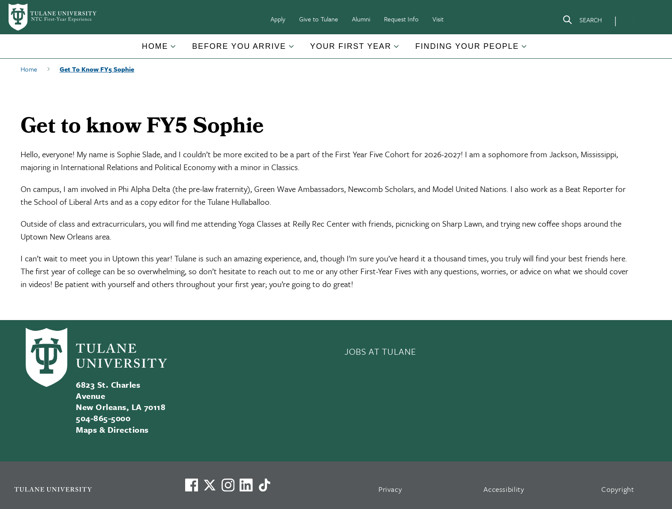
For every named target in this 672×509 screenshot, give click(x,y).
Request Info (401, 19)
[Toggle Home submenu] (173, 50)
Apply (277, 19)
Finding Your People (467, 46)
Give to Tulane (318, 19)
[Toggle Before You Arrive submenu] (291, 50)
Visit (438, 19)
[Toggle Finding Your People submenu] (524, 50)
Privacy (390, 489)
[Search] (582, 21)
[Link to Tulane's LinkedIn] (246, 485)
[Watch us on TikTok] (264, 485)
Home (155, 46)
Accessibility (504, 489)
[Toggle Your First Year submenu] (396, 50)
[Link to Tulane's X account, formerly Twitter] (209, 485)
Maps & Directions (112, 429)
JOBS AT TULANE (380, 351)
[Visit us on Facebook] (191, 485)
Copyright (617, 489)
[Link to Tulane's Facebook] (228, 485)
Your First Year (350, 46)
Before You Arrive (239, 46)
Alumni (361, 19)
